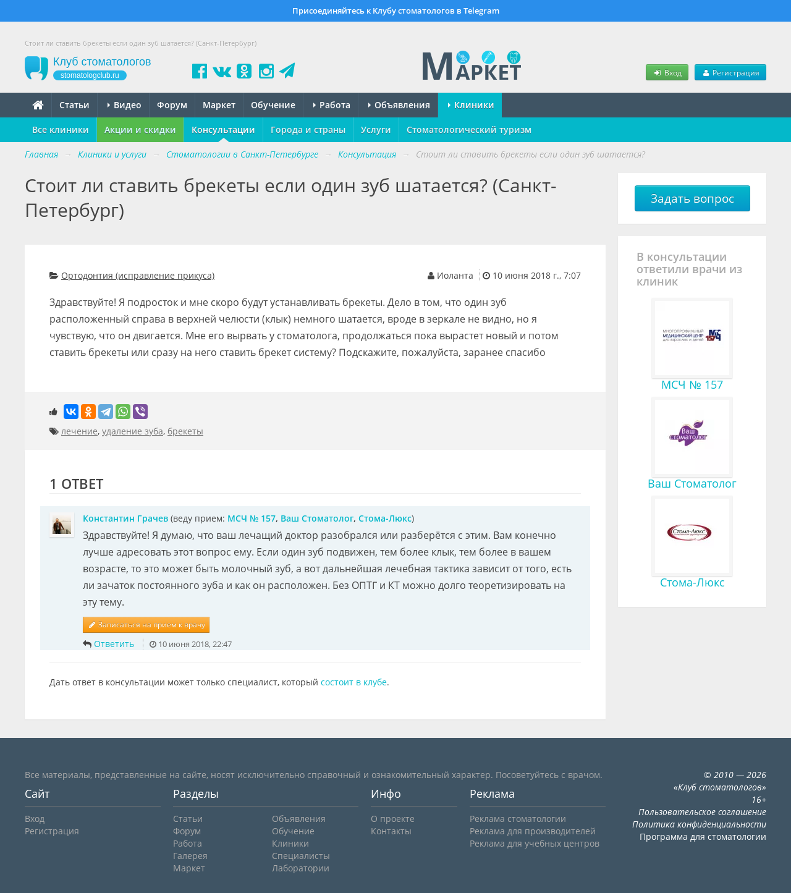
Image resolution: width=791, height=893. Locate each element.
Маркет (219, 105)
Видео (125, 105)
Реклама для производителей (533, 831)
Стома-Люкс (385, 518)
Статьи (74, 105)
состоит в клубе (354, 682)
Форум (172, 105)
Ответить (114, 644)
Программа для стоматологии (703, 836)
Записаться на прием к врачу (146, 624)
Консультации (223, 129)
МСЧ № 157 (251, 518)
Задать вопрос (692, 198)
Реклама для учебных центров (534, 843)
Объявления (399, 105)
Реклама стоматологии (518, 818)
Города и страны (308, 129)
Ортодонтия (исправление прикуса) (137, 275)
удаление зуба (132, 431)
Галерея (190, 855)
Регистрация (730, 72)
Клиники (471, 105)
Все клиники (60, 129)
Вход (667, 72)
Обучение (273, 105)
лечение (79, 431)
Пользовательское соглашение (702, 812)
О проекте (393, 818)
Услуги (376, 129)
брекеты (185, 431)
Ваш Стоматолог (317, 518)
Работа (331, 105)
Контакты (391, 831)
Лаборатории (300, 868)
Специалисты (301, 855)
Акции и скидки (140, 129)
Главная (41, 154)
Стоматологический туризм (469, 129)
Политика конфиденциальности (699, 824)
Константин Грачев (125, 518)
